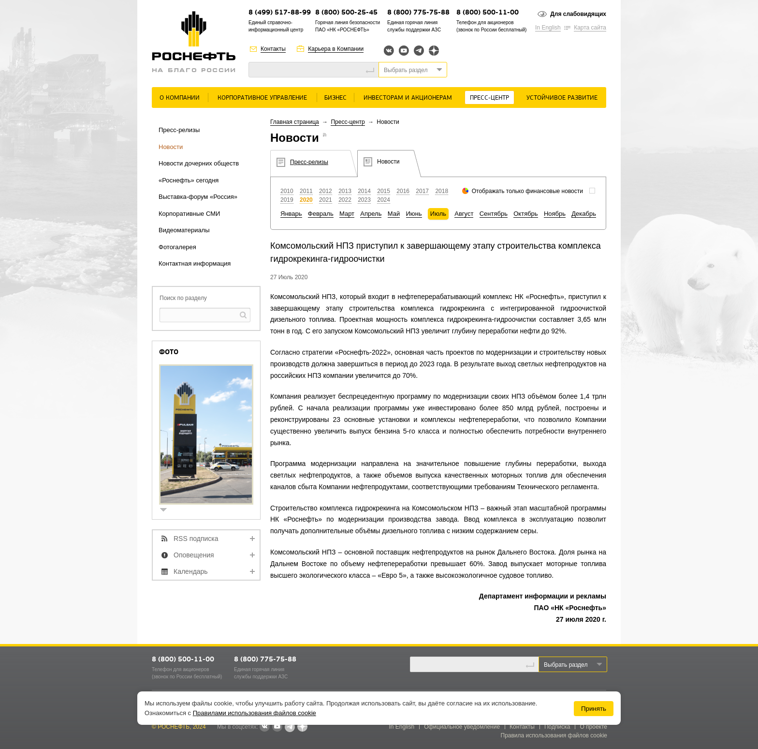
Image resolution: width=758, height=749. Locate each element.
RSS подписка (196, 538)
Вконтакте (389, 50)
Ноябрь (555, 213)
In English (548, 27)
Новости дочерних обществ (199, 163)
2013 (344, 191)
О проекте (593, 726)
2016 (402, 191)
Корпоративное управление (262, 98)
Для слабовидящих (578, 14)
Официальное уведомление (462, 726)
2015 (383, 191)
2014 (364, 191)
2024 (383, 199)
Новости (171, 146)
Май (394, 213)
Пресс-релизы (179, 130)
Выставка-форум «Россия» (198, 196)
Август (463, 213)
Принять (593, 708)
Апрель (370, 213)
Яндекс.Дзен (434, 50)
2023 (364, 199)
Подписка (557, 726)
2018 (441, 191)
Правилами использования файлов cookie (254, 713)
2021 (325, 199)
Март (346, 213)
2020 (306, 199)
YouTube (404, 50)
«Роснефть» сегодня (189, 180)
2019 (286, 199)
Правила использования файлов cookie (554, 735)
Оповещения (194, 555)
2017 (422, 191)
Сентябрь (494, 213)
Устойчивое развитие (562, 98)
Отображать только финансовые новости (527, 191)
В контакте (264, 727)
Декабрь (583, 213)
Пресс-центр (489, 98)
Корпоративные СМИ (189, 213)
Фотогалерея (177, 247)
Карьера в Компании (336, 48)
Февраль (321, 213)
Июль (438, 213)
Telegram (419, 50)
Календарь (191, 571)
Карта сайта (590, 27)
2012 (325, 191)
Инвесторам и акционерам (408, 98)
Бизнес (335, 98)
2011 (306, 191)
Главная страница (294, 122)
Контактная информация (195, 263)
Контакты (273, 48)
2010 (286, 191)
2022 (344, 199)
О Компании (180, 98)
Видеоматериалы (184, 230)
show (167, 510)
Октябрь (525, 213)
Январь (291, 213)
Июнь (414, 213)
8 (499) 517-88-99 (279, 12)
